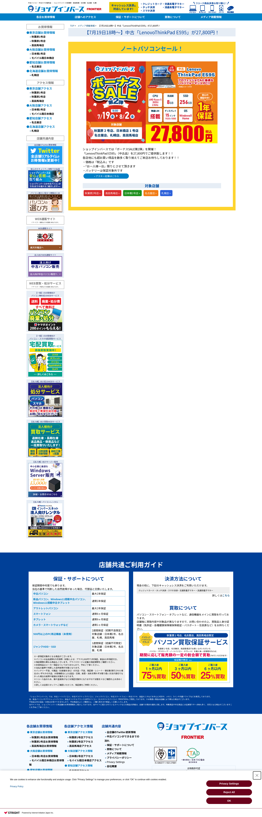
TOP (72, 25)
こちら (226, 595)
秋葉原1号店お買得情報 (44, 737)
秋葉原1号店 (38, 36)
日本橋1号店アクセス (81, 756)
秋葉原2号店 (38, 41)
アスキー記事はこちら (107, 176)
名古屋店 (36, 66)
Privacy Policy (16, 786)
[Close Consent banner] (257, 775)
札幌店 (35, 75)
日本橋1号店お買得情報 (44, 756)
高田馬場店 (37, 45)
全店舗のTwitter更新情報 (121, 732)
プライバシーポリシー (119, 757)
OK (229, 800)
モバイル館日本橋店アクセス (85, 760)
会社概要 (112, 766)
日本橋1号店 (38, 53)
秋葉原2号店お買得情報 (44, 741)
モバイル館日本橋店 (42, 58)
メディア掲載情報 (86, 25)
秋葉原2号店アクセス (81, 741)
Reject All (229, 792)
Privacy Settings (116, 762)
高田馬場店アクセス (80, 746)
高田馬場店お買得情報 (43, 746)
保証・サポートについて (120, 745)
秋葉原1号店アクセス (81, 737)
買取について (114, 749)
